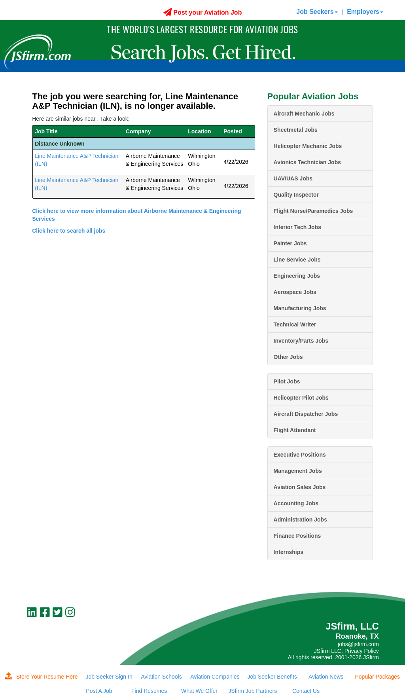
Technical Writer (295, 324)
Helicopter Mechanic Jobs (308, 146)
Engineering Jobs (297, 276)
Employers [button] (365, 11)
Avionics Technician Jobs (307, 162)
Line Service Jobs (297, 259)
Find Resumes (149, 691)
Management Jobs (298, 471)
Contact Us (306, 691)
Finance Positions (297, 536)
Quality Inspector (296, 195)
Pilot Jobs (287, 381)
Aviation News (325, 676)
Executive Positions (300, 454)
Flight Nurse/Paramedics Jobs (313, 211)
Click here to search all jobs (68, 231)
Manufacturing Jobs (300, 308)
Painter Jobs (290, 243)
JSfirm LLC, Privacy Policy (346, 651)
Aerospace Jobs (295, 292)
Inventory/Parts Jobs (301, 341)
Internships (288, 552)
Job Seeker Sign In (108, 676)
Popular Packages (377, 676)
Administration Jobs (300, 519)
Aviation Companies (214, 676)
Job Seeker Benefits (272, 676)
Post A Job (99, 691)
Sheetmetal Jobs (296, 130)
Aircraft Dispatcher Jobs (306, 414)
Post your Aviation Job (202, 12)
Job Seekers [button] (316, 11)
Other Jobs (288, 357)
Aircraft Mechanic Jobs (304, 113)
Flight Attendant (295, 430)
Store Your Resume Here (41, 676)
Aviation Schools (161, 676)
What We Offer (199, 691)
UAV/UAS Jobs (293, 178)
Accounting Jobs (296, 503)
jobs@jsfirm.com (358, 644)
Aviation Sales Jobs (300, 487)
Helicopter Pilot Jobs (301, 398)
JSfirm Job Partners (252, 691)
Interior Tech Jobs (297, 227)
